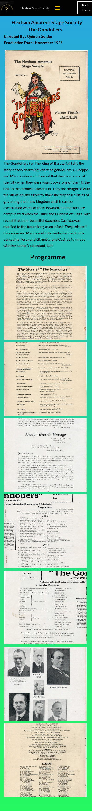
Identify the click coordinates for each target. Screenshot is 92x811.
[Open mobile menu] (57, 8)
